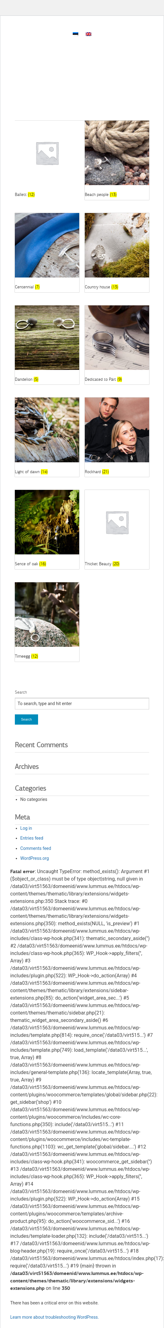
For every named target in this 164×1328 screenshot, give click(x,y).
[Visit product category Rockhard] (117, 437)
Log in (26, 828)
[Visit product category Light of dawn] (47, 437)
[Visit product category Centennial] (47, 252)
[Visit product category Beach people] (117, 160)
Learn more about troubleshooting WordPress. (54, 1317)
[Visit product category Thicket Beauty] (117, 529)
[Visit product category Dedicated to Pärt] (117, 345)
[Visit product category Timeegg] (47, 622)
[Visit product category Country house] (117, 252)
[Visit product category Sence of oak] (47, 529)
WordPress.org (34, 858)
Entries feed (31, 838)
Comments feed (35, 848)
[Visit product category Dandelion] (47, 345)
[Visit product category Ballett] (47, 160)
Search (21, 692)
